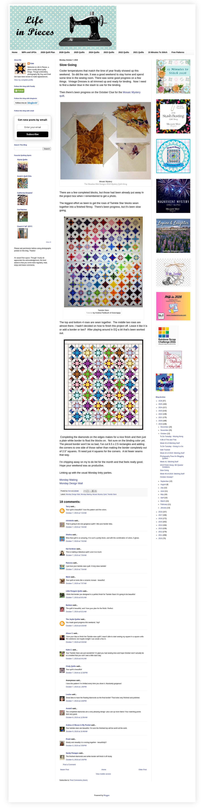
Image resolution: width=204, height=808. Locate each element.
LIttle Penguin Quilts (74, 591)
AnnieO (69, 708)
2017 (161, 515)
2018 (161, 512)
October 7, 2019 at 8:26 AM (76, 626)
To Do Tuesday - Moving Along (171, 436)
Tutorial (89, 313)
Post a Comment (69, 765)
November (165, 430)
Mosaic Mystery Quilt (100, 494)
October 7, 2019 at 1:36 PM (76, 687)
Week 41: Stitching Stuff (169, 462)
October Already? (166, 477)
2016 (161, 519)
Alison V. (69, 633)
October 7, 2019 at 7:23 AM (76, 513)
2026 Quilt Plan (48, 52)
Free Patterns (178, 52)
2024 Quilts (94, 52)
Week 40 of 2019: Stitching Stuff (172, 474)
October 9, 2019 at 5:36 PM (76, 760)
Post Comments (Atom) (79, 780)
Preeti (68, 739)
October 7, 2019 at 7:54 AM (76, 569)
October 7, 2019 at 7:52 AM (76, 541)
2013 (161, 528)
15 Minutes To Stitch (157, 52)
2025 (161, 404)
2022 (161, 414)
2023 (161, 411)
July (162, 488)
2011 (161, 535)
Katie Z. (69, 650)
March (163, 501)
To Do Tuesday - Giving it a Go (171, 446)
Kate (32, 63)
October (164, 434)
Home (14, 52)
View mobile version (103, 774)
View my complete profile (23, 80)
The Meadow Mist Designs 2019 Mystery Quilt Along (105, 184)
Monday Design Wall (71, 483)
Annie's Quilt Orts (24, 176)
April (162, 498)
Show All (48, 242)
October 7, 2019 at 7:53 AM (76, 555)
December (165, 427)
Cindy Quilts (71, 666)
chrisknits (70, 521)
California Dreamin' (25, 193)
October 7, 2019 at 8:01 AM (76, 597)
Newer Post (64, 770)
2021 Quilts (138, 52)
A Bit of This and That (168, 440)
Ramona (69, 563)
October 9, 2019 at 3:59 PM (76, 746)
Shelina (69, 535)
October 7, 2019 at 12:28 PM (76, 673)
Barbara (69, 605)
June (163, 491)
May (162, 494)
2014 (161, 525)
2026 (161, 401)
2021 (161, 417)
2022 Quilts (123, 52)
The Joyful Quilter (73, 619)
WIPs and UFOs (29, 52)
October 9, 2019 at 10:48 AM (76, 731)
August (163, 485)
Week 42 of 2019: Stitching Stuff (172, 453)
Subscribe (32, 134)
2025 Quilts (79, 52)
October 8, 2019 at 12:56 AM (76, 717)
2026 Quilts (64, 52)
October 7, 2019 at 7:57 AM (76, 583)
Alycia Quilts (22, 160)
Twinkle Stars (112, 494)
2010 (161, 538)
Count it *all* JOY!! (24, 226)
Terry (68, 506)
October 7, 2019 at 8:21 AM (76, 612)
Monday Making (68, 479)
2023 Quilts (109, 52)
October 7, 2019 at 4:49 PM (76, 701)
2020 (161, 421)
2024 (161, 408)
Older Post (143, 770)
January (164, 508)
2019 (161, 424)
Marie (68, 577)
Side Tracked (165, 450)
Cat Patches (22, 210)
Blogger (106, 795)
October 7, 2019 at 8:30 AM (76, 642)
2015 (161, 522)
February (164, 504)
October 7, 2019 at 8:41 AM (76, 659)
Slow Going (164, 470)
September (165, 481)
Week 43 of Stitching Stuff (170, 443)
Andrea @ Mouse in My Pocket (78, 725)
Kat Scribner (71, 549)
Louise (68, 694)
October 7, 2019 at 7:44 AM (76, 527)
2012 (161, 532)
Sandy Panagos (72, 753)
